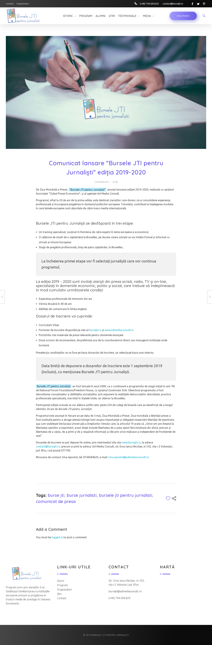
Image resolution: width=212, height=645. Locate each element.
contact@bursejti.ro (48, 446)
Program (62, 585)
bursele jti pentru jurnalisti (125, 495)
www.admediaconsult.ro (119, 330)
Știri (115, 182)
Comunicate (101, 182)
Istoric (60, 580)
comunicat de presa (56, 501)
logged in (57, 537)
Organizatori (64, 589)
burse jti (56, 495)
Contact (61, 598)
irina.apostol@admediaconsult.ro (128, 457)
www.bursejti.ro (131, 442)
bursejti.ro (95, 330)
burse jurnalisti (82, 495)
